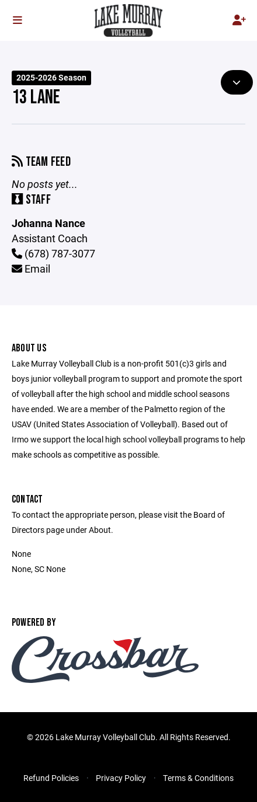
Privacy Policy (121, 777)
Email (31, 268)
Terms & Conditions (198, 777)
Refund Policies (51, 777)
